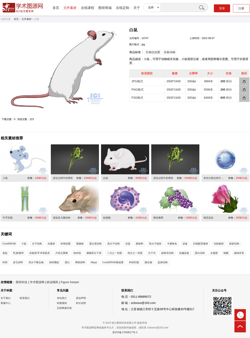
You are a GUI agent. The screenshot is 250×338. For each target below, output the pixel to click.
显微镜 (80, 243)
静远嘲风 (52, 282)
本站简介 (62, 298)
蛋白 (67, 262)
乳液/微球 (18, 253)
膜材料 (139, 243)
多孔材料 (18, 262)
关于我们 (6, 298)
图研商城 (105, 8)
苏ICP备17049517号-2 (124, 332)
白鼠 (105, 178)
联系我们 (25, 298)
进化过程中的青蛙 (63, 178)
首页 (55, 8)
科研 (4, 262)
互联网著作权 (64, 308)
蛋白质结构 (95, 243)
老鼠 (4, 253)
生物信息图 (153, 52)
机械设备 (184, 253)
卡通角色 (172, 243)
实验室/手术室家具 (39, 253)
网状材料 (80, 262)
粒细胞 (107, 217)
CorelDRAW (9, 243)
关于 (136, 8)
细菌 (225, 253)
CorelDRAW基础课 (112, 262)
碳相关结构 (167, 253)
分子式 (152, 253)
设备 (185, 243)
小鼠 (5, 178)
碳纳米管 (239, 253)
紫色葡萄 (158, 217)
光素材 (51, 243)
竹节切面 (8, 217)
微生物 (148, 262)
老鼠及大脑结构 (61, 217)
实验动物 (169, 52)
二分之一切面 (114, 253)
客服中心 (6, 303)
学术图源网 (37, 282)
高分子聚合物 (36, 262)
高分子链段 (155, 243)
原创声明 (81, 298)
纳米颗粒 (54, 262)
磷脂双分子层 (94, 253)
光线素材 (219, 243)
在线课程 (87, 8)
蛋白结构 (200, 253)
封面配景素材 (200, 243)
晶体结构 (163, 262)
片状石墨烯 (61, 253)
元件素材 (70, 8)
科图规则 (62, 303)
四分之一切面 (135, 253)
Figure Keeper (70, 282)
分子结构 (37, 243)
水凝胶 (214, 253)
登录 (222, 8)
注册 (241, 8)
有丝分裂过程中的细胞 (216, 178)
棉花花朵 (208, 217)
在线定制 (122, 8)
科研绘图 (66, 243)
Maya (94, 262)
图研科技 (21, 282)
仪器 (127, 243)
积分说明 (81, 303)
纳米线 (77, 253)
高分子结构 (113, 243)
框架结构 (234, 243)
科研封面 (134, 262)
